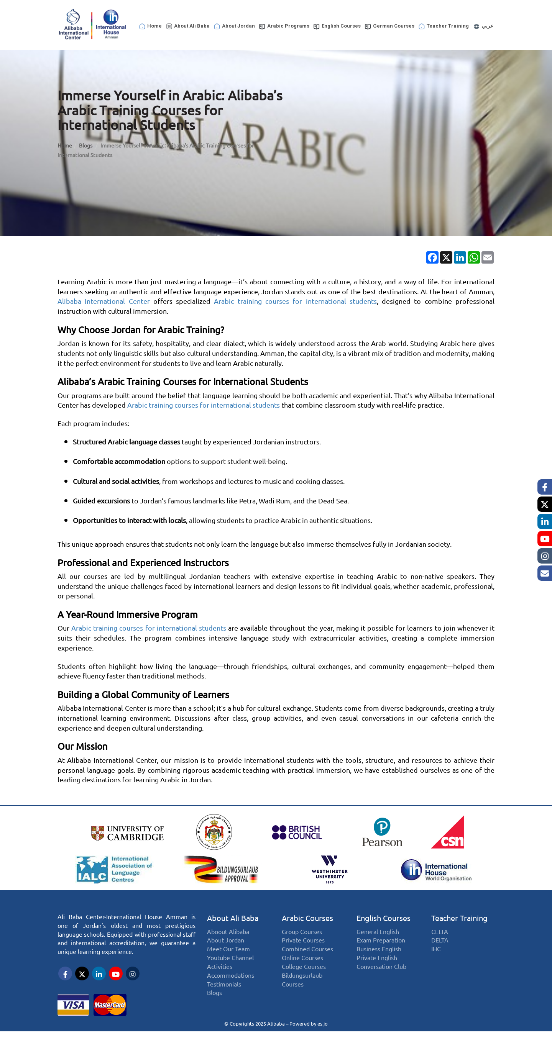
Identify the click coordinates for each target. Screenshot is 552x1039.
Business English (378, 950)
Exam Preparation (380, 941)
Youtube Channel (230, 959)
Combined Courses (307, 950)
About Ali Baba (187, 26)
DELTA (440, 941)
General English (377, 932)
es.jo (322, 1023)
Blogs (86, 146)
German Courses (389, 26)
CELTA (439, 932)
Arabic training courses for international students (295, 301)
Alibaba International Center (104, 301)
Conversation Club (381, 967)
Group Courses (302, 932)
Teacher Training (443, 26)
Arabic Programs (283, 26)
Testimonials (224, 985)
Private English (376, 959)
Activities (219, 967)
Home (150, 26)
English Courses (337, 26)
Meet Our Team (228, 950)
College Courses (304, 967)
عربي (482, 26)
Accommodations (230, 976)
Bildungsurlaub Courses (302, 981)
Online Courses (302, 959)
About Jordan (234, 26)
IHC (436, 950)
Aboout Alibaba (228, 932)
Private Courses (303, 941)
